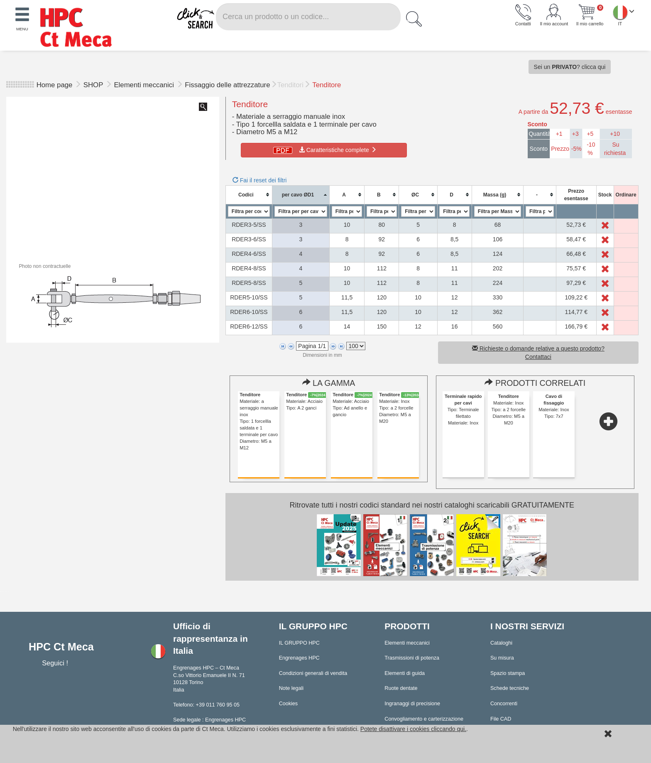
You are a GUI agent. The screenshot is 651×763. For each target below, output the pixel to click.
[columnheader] (248, 194)
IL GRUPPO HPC (299, 643)
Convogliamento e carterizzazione (423, 719)
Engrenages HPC (299, 658)
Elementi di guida (404, 673)
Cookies (288, 704)
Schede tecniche (509, 688)
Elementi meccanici (145, 85)
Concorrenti (503, 704)
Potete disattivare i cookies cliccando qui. (413, 729)
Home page (55, 85)
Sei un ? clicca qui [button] (570, 67)
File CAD (500, 719)
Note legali (291, 688)
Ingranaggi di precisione (412, 704)
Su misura (502, 658)
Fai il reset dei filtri (259, 180)
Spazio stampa (507, 673)
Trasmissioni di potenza (411, 658)
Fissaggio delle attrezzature (227, 85)
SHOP (94, 85)
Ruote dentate (400, 688)
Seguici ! (56, 663)
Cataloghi (501, 643)
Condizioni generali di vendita (313, 673)
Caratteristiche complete (324, 150)
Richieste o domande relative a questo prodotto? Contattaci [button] (538, 352)
